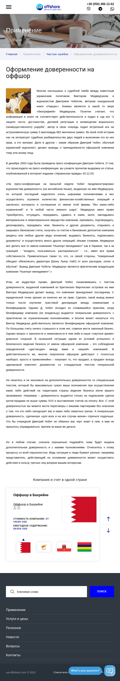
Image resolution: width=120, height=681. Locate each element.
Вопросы (13, 646)
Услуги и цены (17, 619)
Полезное (13, 628)
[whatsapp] (112, 10)
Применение (15, 610)
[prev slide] (108, 519)
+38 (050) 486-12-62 (100, 4)
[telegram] (100, 9)
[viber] (89, 9)
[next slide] (108, 530)
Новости (12, 637)
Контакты (13, 655)
